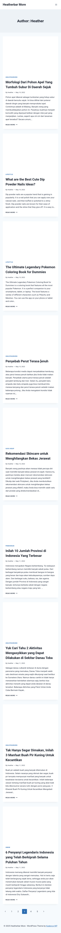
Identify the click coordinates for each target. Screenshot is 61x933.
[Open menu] (56, 4)
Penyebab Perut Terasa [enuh (27, 361)
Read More (11, 125)
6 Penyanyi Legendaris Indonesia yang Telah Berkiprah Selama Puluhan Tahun (30, 857)
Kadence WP (51, 926)
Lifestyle (9, 174)
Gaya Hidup (10, 448)
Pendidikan (10, 546)
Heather (10, 92)
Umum (8, 847)
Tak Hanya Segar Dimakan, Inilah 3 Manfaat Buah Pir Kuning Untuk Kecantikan (30, 755)
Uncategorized (11, 77)
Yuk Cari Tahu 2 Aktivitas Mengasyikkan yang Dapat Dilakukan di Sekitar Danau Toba (29, 653)
